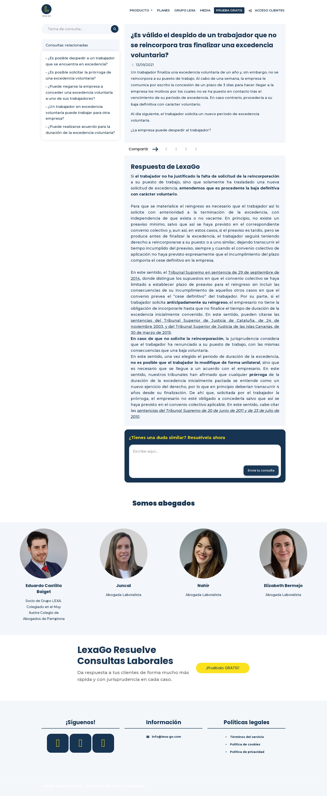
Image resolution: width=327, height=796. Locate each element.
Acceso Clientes (266, 10)
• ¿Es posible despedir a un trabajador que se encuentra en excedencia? (80, 61)
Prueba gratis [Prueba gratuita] (229, 10)
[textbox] (205, 461)
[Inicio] (47, 10)
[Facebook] (58, 743)
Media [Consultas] (205, 10)
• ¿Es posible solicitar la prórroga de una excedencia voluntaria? (78, 75)
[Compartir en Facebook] (166, 149)
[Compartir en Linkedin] (186, 149)
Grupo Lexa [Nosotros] (184, 10)
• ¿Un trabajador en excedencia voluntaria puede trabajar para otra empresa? (78, 112)
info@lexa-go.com (166, 737)
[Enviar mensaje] (261, 470)
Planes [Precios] (163, 10)
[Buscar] (80, 29)
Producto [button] (140, 10)
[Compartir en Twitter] (176, 149)
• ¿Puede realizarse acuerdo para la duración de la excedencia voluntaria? (80, 129)
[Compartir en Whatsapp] (196, 149)
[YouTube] (103, 743)
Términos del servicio (247, 737)
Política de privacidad (247, 752)
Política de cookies (245, 744)
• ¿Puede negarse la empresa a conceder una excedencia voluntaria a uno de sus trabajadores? (79, 92)
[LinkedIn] (81, 743)
